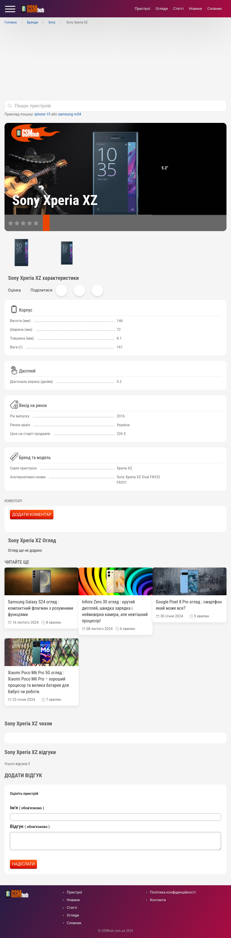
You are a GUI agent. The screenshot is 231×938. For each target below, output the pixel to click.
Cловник (214, 9)
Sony (51, 22)
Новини (195, 9)
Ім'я (27, 807)
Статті (178, 9)
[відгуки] (59, 223)
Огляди (161, 9)
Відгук (30, 826)
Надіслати (23, 864)
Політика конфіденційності (173, 892)
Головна (11, 22)
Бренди (32, 22)
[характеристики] (46, 223)
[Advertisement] (115, 62)
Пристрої (142, 9)
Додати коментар (31, 514)
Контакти (158, 900)
